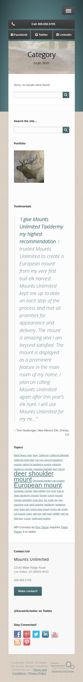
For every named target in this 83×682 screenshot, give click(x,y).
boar (29, 455)
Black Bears (20, 455)
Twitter (43, 34)
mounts (59, 495)
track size (25, 509)
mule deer (38, 500)
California (44, 455)
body (35, 455)
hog (48, 491)
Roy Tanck (42, 527)
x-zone (27, 518)
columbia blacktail (42, 469)
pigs (60, 500)
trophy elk (55, 509)
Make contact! (28, 591)
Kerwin (43, 495)
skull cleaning (36, 504)
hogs (53, 491)
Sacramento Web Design (63, 671)
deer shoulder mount (34, 476)
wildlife (56, 513)
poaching (18, 504)
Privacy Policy (37, 673)
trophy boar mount (39, 509)
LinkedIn (65, 34)
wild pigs (18, 518)
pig (56, 500)
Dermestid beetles (42, 480)
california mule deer (24, 460)
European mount (38, 485)
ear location (58, 480)
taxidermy (49, 504)
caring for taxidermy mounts (36, 464)
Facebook (21, 34)
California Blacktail (59, 455)
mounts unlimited (23, 500)
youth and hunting (41, 518)
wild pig (65, 513)
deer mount (59, 469)
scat (26, 504)
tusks (29, 513)
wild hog (37, 513)
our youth (49, 500)
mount (51, 495)
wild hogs (47, 513)
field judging (39, 491)
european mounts (23, 491)
